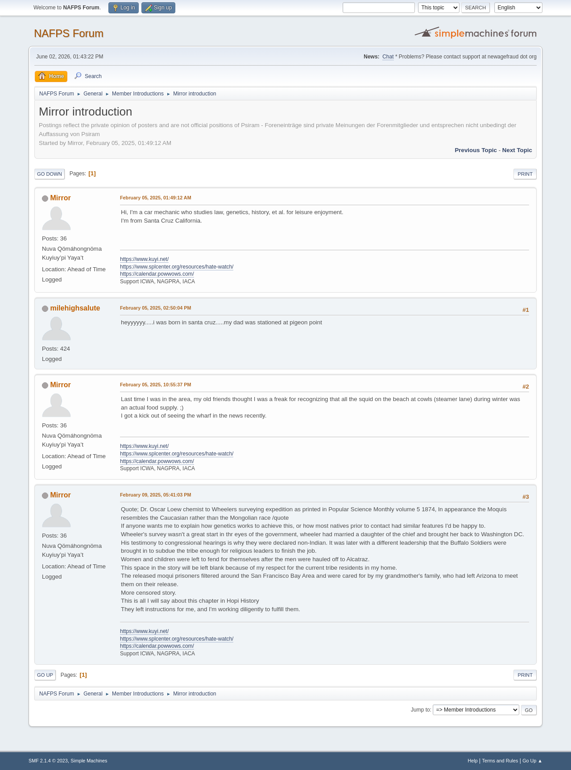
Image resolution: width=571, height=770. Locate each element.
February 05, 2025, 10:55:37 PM (155, 384)
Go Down (49, 174)
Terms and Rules (500, 760)
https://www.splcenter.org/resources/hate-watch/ (176, 267)
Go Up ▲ (532, 760)
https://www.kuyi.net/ (144, 259)
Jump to (420, 710)
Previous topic (476, 150)
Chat (387, 57)
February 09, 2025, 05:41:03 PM (155, 494)
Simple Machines (88, 760)
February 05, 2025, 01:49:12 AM (155, 197)
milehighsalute (75, 308)
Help (473, 760)
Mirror (60, 198)
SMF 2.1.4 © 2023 (48, 760)
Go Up (45, 675)
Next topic (517, 150)
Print (525, 174)
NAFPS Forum (68, 33)
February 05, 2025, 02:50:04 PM (155, 307)
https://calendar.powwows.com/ (157, 274)
